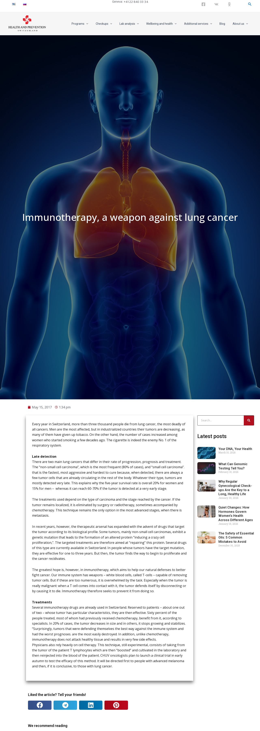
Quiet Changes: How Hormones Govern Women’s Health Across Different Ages (235, 661)
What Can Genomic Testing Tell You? (232, 614)
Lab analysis (137, 24)
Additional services (202, 24)
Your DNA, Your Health (235, 596)
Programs (92, 24)
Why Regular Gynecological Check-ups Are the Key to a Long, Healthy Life (235, 635)
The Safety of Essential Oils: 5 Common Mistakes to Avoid (236, 685)
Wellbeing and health (168, 24)
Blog (225, 23)
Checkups (114, 24)
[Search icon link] (250, 4)
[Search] (249, 568)
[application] (98, 24)
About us (241, 24)
